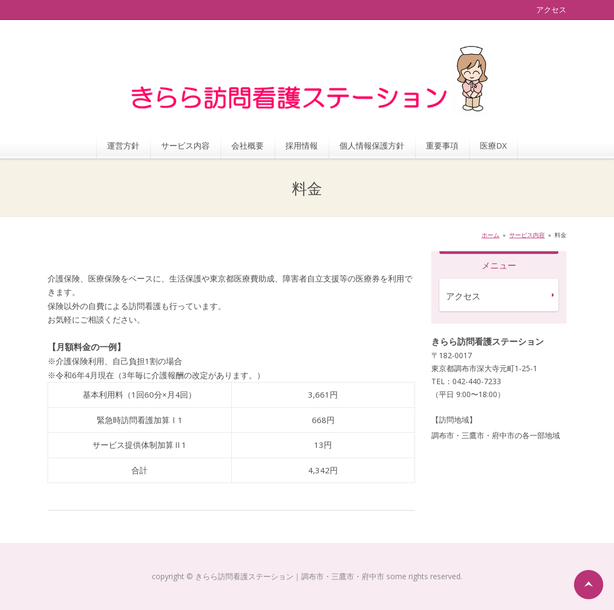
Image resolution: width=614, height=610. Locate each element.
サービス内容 (185, 145)
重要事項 (442, 145)
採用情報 (301, 145)
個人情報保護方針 (371, 145)
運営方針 (123, 145)
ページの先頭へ (588, 584)
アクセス (551, 9)
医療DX (493, 145)
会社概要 (247, 145)
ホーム (490, 235)
